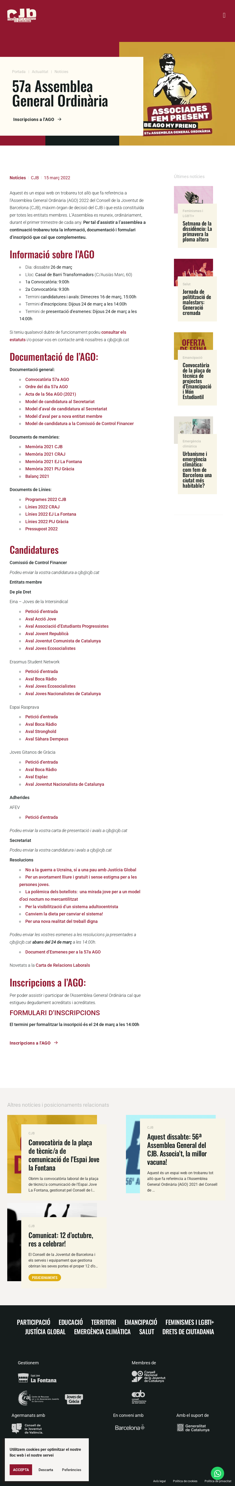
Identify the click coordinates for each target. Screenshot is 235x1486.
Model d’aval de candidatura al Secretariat (66, 408)
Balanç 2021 (37, 476)
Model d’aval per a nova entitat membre (63, 416)
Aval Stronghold (40, 731)
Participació (33, 1322)
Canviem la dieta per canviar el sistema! (64, 913)
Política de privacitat (218, 1481)
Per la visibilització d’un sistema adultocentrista (71, 906)
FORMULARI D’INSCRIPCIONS (55, 1013)
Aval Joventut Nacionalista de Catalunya (64, 784)
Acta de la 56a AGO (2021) (50, 394)
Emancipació (192, 358)
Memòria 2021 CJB (43, 446)
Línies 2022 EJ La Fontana (50, 514)
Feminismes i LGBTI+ (190, 1322)
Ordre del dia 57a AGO (46, 386)
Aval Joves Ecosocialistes (50, 648)
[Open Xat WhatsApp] (217, 1473)
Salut (187, 284)
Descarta (46, 1470)
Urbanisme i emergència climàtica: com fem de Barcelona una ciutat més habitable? (197, 469)
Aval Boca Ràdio (41, 678)
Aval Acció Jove (40, 618)
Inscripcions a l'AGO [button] (41, 120)
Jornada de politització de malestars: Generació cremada (197, 301)
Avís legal (159, 1481)
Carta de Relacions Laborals (63, 965)
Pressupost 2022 (41, 528)
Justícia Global (45, 1331)
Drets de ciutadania (188, 1331)
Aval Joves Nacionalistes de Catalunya (63, 693)
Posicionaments (44, 1277)
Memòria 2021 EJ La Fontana (53, 461)
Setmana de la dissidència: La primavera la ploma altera (197, 231)
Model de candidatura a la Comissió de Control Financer (79, 423)
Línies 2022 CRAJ (42, 506)
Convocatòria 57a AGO (47, 379)
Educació (71, 1322)
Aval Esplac (36, 776)
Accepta (21, 1470)
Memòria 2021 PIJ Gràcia (49, 468)
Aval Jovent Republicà (47, 633)
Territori (103, 1322)
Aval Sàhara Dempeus (46, 738)
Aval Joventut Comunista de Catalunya (63, 640)
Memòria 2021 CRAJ (45, 454)
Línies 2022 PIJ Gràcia (47, 521)
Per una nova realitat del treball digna (61, 921)
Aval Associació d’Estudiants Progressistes (67, 626)
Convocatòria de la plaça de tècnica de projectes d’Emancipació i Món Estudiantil (197, 380)
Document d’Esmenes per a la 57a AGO (63, 951)
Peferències (71, 1470)
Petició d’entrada (41, 611)
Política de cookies (185, 1481)
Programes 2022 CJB (45, 499)
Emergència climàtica (102, 1331)
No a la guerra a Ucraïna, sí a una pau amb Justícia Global (80, 869)
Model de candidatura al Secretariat (60, 401)
